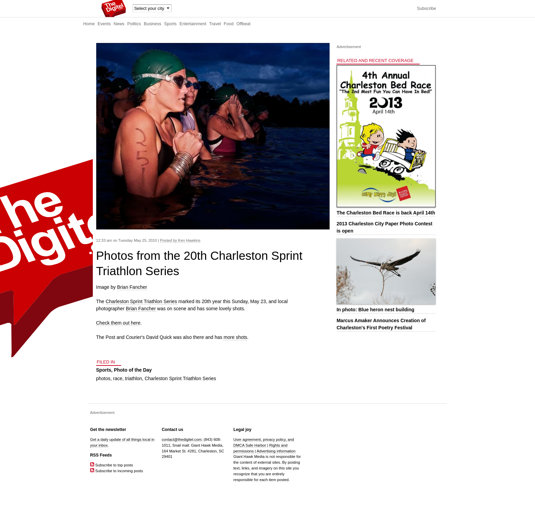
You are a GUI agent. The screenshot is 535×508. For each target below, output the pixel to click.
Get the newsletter (108, 429)
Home (89, 23)
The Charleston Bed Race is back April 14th (385, 212)
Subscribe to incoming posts (116, 471)
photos (103, 378)
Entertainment (192, 23)
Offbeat (243, 23)
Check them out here (118, 323)
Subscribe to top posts (111, 465)
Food (229, 23)
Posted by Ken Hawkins (180, 240)
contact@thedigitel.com (181, 439)
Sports (170, 23)
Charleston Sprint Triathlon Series (141, 301)
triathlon (133, 378)
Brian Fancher (132, 287)
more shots (235, 337)
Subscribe (426, 8)
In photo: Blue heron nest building (375, 309)
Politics (134, 23)
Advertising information (276, 451)
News (119, 23)
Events (104, 23)
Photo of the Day (133, 370)
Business (152, 23)
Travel (215, 23)
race (117, 378)
